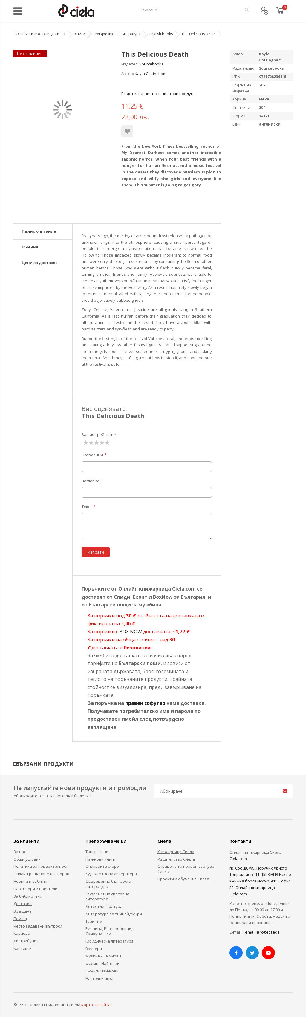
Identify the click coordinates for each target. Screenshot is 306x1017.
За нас (19, 851)
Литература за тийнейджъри (113, 914)
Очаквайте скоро (102, 866)
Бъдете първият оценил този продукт (158, 93)
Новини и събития (30, 881)
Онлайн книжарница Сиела (41, 33)
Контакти (22, 948)
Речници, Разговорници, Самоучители (108, 931)
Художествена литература (111, 873)
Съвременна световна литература (107, 896)
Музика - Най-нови (103, 956)
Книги (79, 33)
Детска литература (104, 906)
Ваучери (93, 948)
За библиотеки (27, 896)
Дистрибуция (26, 940)
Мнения (30, 247)
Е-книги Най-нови (102, 971)
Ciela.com (238, 858)
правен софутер (145, 703)
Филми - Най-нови (102, 963)
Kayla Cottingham (150, 73)
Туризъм (93, 921)
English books (161, 33)
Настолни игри (99, 978)
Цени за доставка (40, 262)
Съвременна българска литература (108, 884)
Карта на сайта (96, 1004)
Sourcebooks (151, 64)
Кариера (21, 933)
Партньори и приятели (35, 888)
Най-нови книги (100, 859)
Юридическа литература (109, 941)
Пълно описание (39, 231)
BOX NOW (130, 631)
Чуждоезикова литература (117, 33)
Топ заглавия (98, 851)
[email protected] (261, 932)
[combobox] (195, 10)
